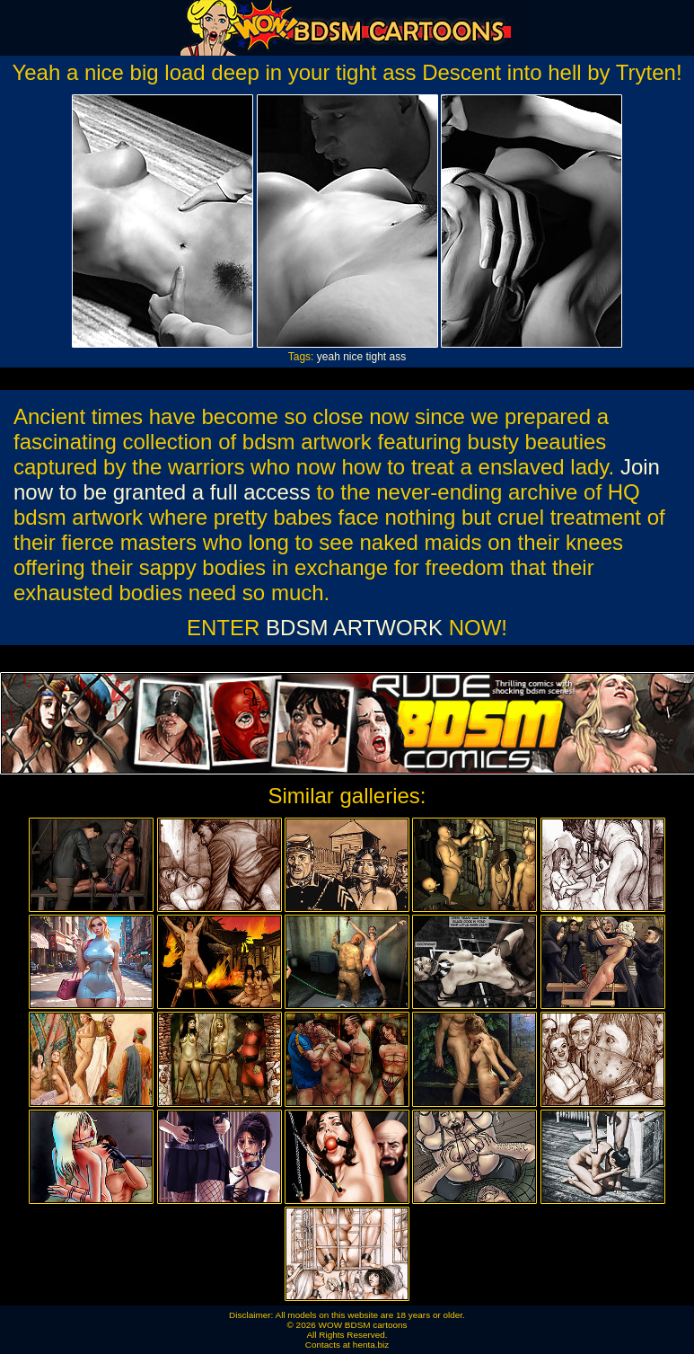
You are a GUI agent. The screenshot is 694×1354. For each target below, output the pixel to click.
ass (398, 356)
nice (353, 356)
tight (376, 356)
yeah (328, 356)
